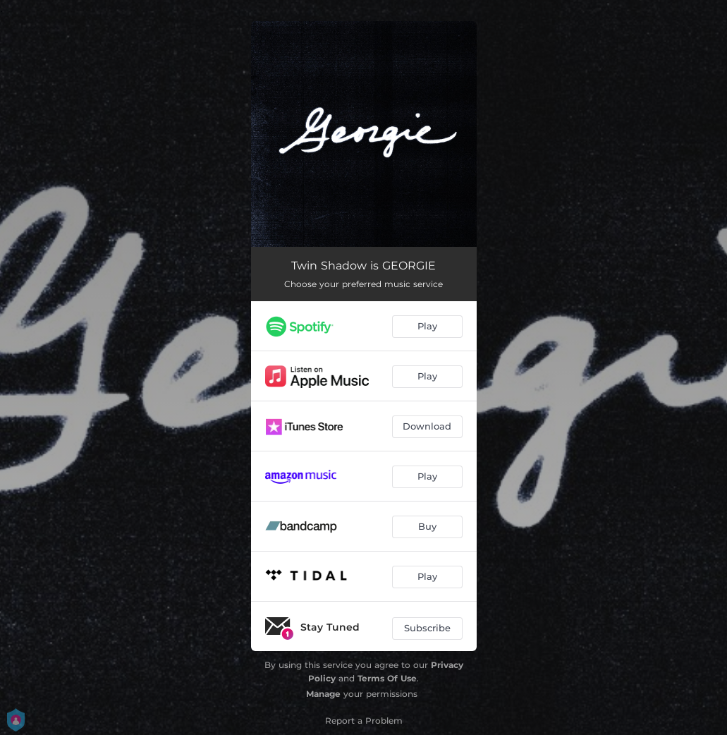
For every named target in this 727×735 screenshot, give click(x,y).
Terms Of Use (387, 678)
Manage (323, 693)
